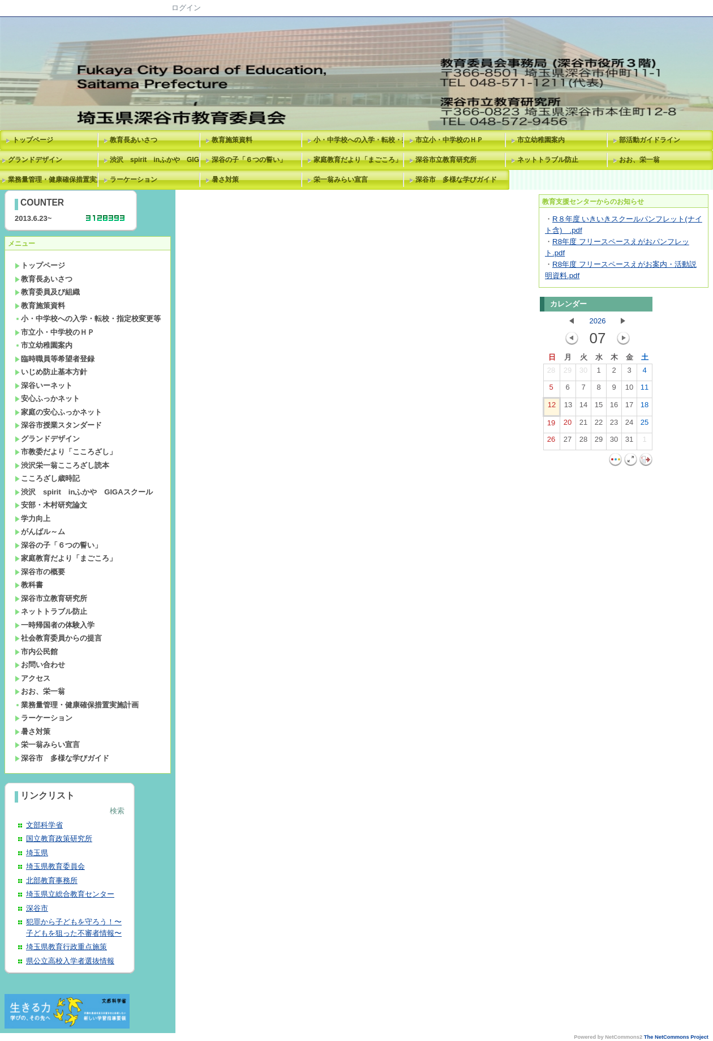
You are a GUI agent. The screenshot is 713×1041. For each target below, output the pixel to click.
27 (568, 442)
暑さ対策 (225, 180)
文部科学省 (44, 825)
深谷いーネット (43, 385)
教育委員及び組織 (47, 292)
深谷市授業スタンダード (58, 425)
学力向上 (32, 518)
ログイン (186, 7)
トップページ (32, 140)
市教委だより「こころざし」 (66, 451)
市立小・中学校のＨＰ (449, 140)
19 (551, 425)
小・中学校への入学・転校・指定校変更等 (360, 140)
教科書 (29, 585)
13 (568, 407)
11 (644, 389)
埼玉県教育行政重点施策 (66, 946)
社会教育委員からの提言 (58, 638)
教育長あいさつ (133, 140)
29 (568, 372)
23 (614, 425)
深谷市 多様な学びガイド (456, 180)
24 (629, 425)
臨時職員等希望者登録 (55, 359)
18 (644, 407)
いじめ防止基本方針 (51, 372)
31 (629, 442)
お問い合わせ (40, 664)
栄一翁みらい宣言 (340, 180)
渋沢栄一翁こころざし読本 (62, 465)
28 (551, 372)
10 (629, 389)
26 (551, 442)
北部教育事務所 (52, 880)
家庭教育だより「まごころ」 (357, 160)
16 (614, 407)
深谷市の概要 (40, 572)
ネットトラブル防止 (547, 160)
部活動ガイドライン (649, 140)
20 (568, 425)
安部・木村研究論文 (51, 505)
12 (552, 407)
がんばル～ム (40, 531)
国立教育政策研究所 (59, 838)
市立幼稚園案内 (541, 140)
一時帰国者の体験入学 (55, 625)
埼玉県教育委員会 (55, 866)
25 (644, 425)
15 (599, 407)
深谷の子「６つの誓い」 (249, 160)
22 (599, 425)
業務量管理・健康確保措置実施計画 (77, 705)
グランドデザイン (47, 438)
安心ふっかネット (47, 398)
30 (583, 372)
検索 (117, 811)
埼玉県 (37, 852)
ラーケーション (133, 180)
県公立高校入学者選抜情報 (70, 961)
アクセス (32, 678)
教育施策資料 (232, 140)
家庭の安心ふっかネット (58, 412)
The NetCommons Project (676, 1037)
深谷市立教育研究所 (445, 160)
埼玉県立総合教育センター (70, 894)
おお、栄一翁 (639, 160)
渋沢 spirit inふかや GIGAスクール (157, 160)
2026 (598, 321)
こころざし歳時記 (47, 478)
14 (583, 407)
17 (629, 407)
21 (583, 425)
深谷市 (37, 908)
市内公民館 (36, 651)
